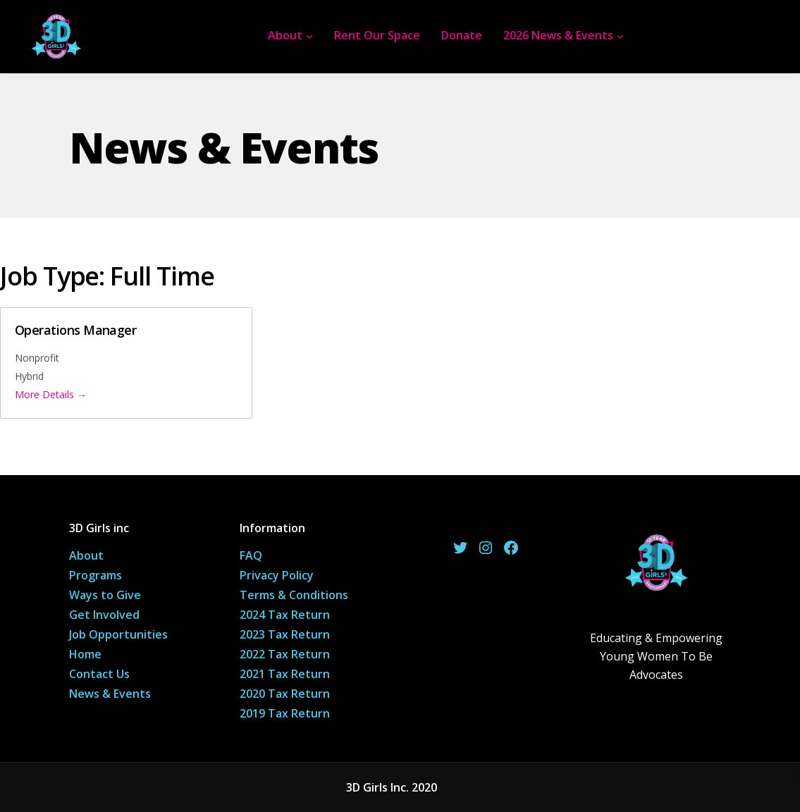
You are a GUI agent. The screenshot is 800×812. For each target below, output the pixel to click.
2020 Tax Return (285, 693)
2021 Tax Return (285, 674)
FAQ (251, 555)
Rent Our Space (377, 35)
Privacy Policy (277, 575)
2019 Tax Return (285, 713)
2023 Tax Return (285, 634)
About (285, 35)
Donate (461, 35)
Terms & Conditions (294, 595)
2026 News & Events (558, 35)
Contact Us (99, 674)
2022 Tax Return (285, 654)
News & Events (110, 693)
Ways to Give (105, 595)
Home (85, 654)
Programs (95, 575)
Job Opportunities (118, 634)
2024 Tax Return (285, 614)
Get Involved (104, 614)
